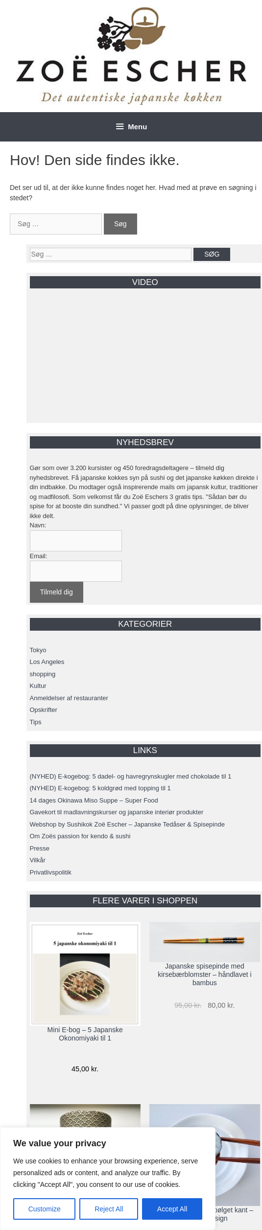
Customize (44, 1209)
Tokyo (38, 650)
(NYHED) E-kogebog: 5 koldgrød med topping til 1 (100, 788)
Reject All (109, 1209)
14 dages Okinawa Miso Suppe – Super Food (94, 800)
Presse (39, 848)
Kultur (38, 685)
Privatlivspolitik (50, 872)
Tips (36, 722)
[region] (107, 1178)
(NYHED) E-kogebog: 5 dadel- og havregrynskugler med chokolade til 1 (131, 776)
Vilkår (38, 860)
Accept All (172, 1209)
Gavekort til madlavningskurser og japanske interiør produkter (117, 812)
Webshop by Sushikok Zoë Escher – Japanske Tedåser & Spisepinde (127, 824)
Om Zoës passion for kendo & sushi (80, 836)
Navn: (38, 525)
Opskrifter (43, 709)
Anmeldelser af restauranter (69, 698)
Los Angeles (47, 661)
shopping (43, 674)
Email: (39, 556)
